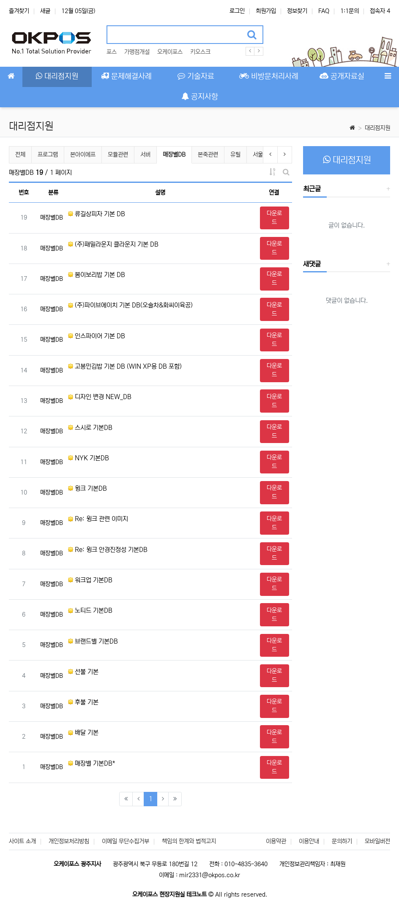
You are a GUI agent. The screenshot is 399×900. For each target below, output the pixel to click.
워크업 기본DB (90, 580)
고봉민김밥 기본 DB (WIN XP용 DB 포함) (125, 366)
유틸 (235, 154)
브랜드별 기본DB (93, 641)
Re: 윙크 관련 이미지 (98, 518)
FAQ (323, 11)
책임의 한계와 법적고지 (189, 841)
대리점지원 (377, 128)
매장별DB (174, 153)
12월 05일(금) (78, 11)
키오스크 (200, 52)
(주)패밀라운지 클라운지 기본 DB (113, 244)
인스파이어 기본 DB (96, 336)
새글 (45, 11)
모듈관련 (118, 154)
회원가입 (266, 11)
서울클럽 (263, 154)
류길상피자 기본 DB (96, 214)
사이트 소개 (22, 841)
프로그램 (48, 154)
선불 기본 (83, 671)
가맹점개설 (137, 52)
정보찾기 (297, 11)
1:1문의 (349, 11)
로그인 (237, 11)
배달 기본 (83, 732)
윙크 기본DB (87, 488)
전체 (20, 154)
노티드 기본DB (90, 610)
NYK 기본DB (88, 458)
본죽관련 (208, 154)
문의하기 (342, 841)
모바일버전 (377, 841)
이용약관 (276, 841)
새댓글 (312, 264)
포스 (112, 52)
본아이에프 (83, 154)
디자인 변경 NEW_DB (99, 396)
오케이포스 (170, 52)
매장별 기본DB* (91, 763)
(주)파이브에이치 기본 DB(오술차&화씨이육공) (130, 305)
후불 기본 (83, 702)
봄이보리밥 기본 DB (96, 274)
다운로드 (274, 218)
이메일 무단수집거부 (125, 841)
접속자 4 (380, 11)
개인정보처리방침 (69, 841)
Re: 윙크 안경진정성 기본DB (108, 549)
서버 (145, 154)
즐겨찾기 (19, 11)
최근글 (312, 189)
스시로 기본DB (90, 427)
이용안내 (309, 841)
